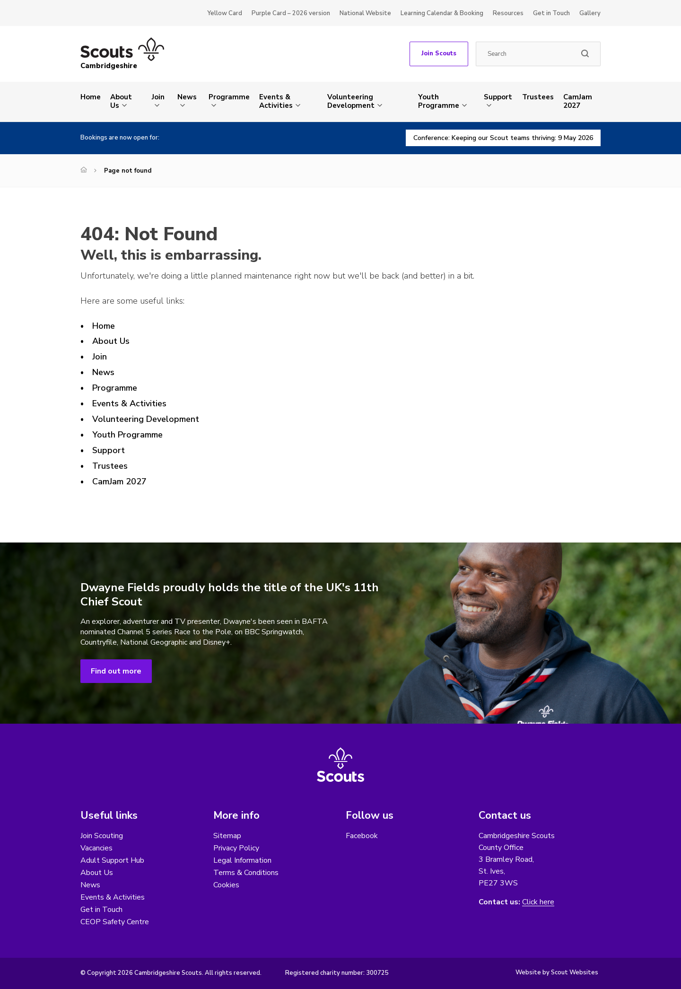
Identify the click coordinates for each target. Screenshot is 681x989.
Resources (508, 13)
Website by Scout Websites (556, 972)
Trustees (538, 97)
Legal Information (242, 860)
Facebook (362, 836)
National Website (365, 13)
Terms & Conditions (246, 872)
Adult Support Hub (112, 860)
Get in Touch (551, 13)
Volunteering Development (351, 101)
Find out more (116, 671)
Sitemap (227, 836)
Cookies (226, 885)
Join (158, 97)
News (187, 97)
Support (498, 97)
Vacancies (96, 848)
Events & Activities (276, 101)
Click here (538, 902)
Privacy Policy (236, 848)
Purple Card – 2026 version (291, 13)
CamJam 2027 (577, 101)
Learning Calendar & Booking (442, 13)
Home (90, 97)
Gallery (590, 13)
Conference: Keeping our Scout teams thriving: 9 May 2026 (503, 137)
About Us (121, 101)
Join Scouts (438, 53)
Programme (229, 97)
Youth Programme (438, 101)
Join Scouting (101, 836)
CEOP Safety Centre (114, 922)
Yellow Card (224, 13)
